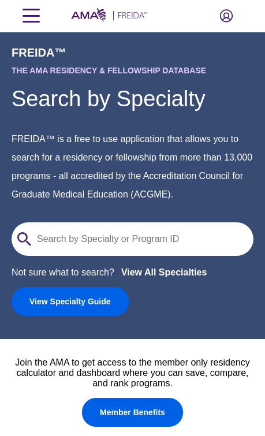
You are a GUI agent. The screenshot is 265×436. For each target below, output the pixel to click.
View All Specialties (164, 272)
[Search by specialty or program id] (139, 239)
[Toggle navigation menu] (31, 16)
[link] (70, 301)
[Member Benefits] (132, 412)
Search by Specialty (109, 99)
